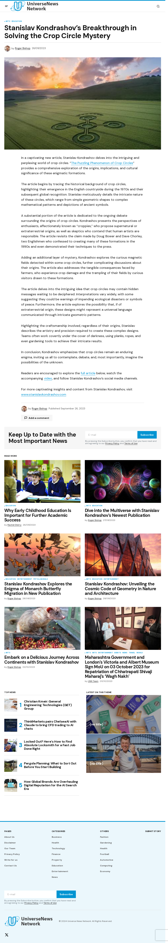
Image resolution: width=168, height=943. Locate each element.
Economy (105, 871)
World (140, 653)
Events (117, 653)
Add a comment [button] (39, 418)
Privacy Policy (112, 443)
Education (17, 21)
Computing (106, 865)
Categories (58, 831)
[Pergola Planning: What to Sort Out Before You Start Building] (10, 765)
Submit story (153, 831)
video (48, 378)
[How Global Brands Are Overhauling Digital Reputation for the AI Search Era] (10, 785)
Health (55, 842)
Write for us (11, 859)
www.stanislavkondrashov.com (43, 394)
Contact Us (10, 865)
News (124, 653)
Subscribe (147, 434)
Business (57, 837)
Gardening (106, 842)
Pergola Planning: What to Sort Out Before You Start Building (50, 765)
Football (104, 854)
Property (57, 859)
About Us (9, 837)
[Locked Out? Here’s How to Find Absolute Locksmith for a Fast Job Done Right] (10, 745)
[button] (6, 6)
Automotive (106, 859)
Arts (8, 21)
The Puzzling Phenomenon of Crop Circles (102, 163)
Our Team (9, 848)
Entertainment (24, 579)
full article (88, 373)
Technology (58, 848)
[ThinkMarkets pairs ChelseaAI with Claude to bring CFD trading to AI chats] (10, 725)
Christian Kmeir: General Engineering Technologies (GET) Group (48, 705)
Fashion (104, 837)
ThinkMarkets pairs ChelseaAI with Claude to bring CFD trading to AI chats (50, 725)
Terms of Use (130, 443)
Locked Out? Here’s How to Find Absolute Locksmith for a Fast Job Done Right (49, 745)
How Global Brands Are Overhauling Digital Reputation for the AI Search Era (51, 785)
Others (104, 831)
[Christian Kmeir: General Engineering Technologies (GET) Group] (10, 705)
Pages (7, 831)
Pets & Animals (40, 579)
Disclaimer (10, 842)
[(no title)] (123, 714)
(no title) (96, 725)
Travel (132, 653)
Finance (56, 854)
